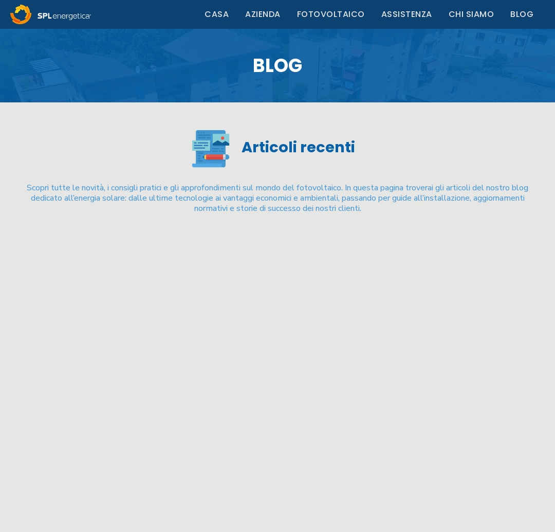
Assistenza (406, 14)
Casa (217, 14)
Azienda (263, 14)
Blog (521, 14)
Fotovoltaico (331, 14)
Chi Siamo (471, 14)
